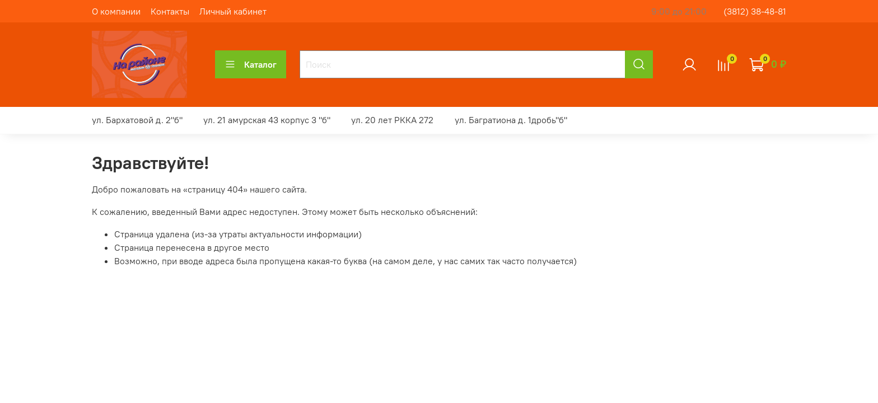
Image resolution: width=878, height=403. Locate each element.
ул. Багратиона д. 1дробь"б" (511, 119)
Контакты (170, 11)
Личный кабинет (233, 11)
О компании (116, 11)
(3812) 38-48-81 (754, 11)
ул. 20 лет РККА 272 (392, 119)
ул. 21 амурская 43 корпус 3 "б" (266, 119)
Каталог (251, 64)
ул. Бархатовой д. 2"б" (137, 119)
